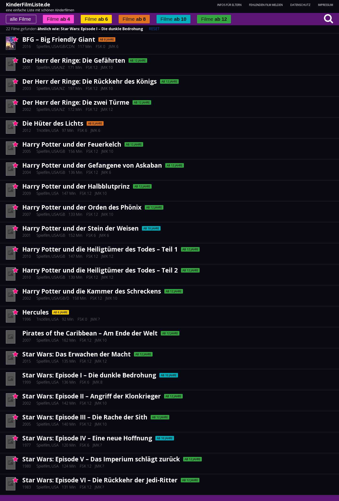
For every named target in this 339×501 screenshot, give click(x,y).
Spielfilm (43, 46)
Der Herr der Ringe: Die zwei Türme (75, 102)
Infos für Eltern (229, 5)
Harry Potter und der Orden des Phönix (81, 207)
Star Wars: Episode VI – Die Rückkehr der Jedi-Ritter (100, 480)
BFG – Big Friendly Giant (58, 39)
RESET (154, 28)
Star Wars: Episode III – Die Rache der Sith (84, 417)
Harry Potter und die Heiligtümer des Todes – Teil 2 (100, 270)
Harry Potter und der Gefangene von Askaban (92, 165)
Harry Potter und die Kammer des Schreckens (91, 291)
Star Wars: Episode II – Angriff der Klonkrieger (91, 396)
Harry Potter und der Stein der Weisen (80, 228)
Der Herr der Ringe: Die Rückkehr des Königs (89, 81)
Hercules (35, 312)
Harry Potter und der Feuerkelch (71, 144)
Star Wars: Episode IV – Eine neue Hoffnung (87, 438)
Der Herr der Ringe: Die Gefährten (73, 60)
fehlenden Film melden (266, 5)
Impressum (325, 5)
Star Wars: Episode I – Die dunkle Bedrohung (102, 28)
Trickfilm (43, 130)
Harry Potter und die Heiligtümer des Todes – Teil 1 (100, 249)
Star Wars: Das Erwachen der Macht (76, 354)
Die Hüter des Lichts (52, 123)
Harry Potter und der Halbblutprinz (76, 186)
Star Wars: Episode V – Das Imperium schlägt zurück (101, 459)
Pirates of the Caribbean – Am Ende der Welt (89, 333)
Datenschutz (300, 5)
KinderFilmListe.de (28, 4)
